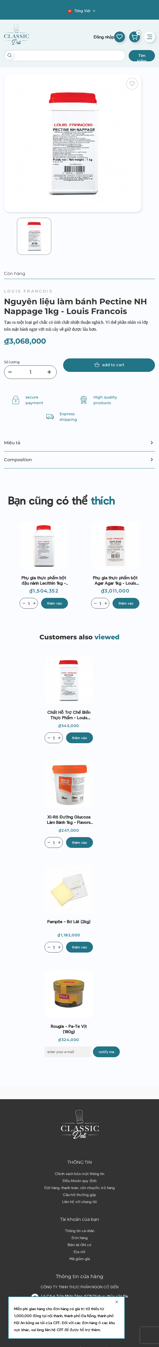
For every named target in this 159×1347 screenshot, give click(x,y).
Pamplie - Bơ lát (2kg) (68, 921)
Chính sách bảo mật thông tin (79, 1173)
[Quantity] (29, 603)
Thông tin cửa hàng (79, 1276)
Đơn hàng (79, 1237)
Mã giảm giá (80, 1258)
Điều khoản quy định (79, 1180)
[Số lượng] (30, 372)
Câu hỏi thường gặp (79, 1194)
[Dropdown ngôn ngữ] (82, 10)
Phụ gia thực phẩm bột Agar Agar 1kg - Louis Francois (115, 580)
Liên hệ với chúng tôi (79, 1201)
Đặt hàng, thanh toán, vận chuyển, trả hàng (79, 1187)
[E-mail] (68, 1051)
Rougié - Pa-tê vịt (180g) (69, 1029)
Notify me (106, 1052)
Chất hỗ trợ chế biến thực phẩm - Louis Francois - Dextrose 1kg (69, 715)
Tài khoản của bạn (79, 1219)
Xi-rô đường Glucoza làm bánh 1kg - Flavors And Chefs (69, 819)
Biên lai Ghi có (79, 1244)
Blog (65, 12)
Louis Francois (28, 291)
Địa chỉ (79, 1251)
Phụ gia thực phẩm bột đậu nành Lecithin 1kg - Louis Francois (43, 580)
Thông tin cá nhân (79, 1230)
